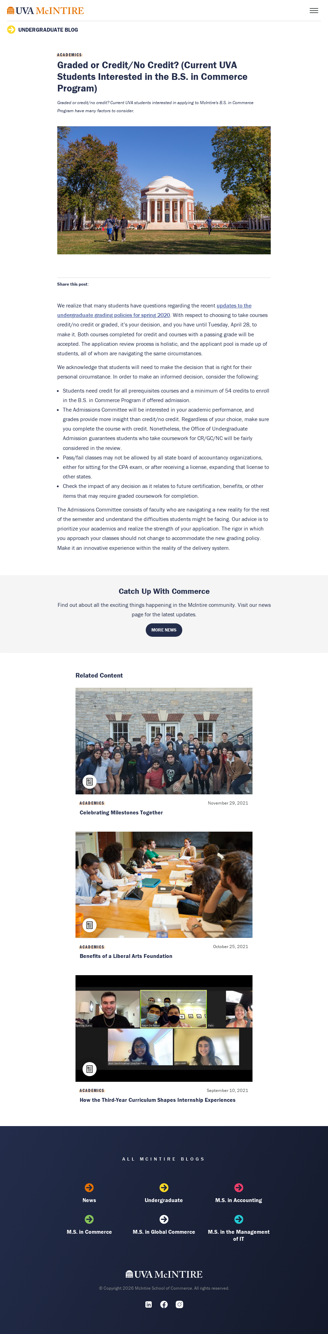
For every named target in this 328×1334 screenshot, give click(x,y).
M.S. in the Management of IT (239, 1228)
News (89, 1193)
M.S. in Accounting (239, 1193)
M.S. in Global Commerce (164, 1225)
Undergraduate (164, 1193)
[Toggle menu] (314, 11)
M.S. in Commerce (89, 1225)
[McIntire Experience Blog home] (45, 10)
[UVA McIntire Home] (164, 1275)
